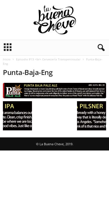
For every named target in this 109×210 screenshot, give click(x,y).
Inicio (6, 59)
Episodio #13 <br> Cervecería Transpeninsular (48, 59)
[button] (100, 47)
